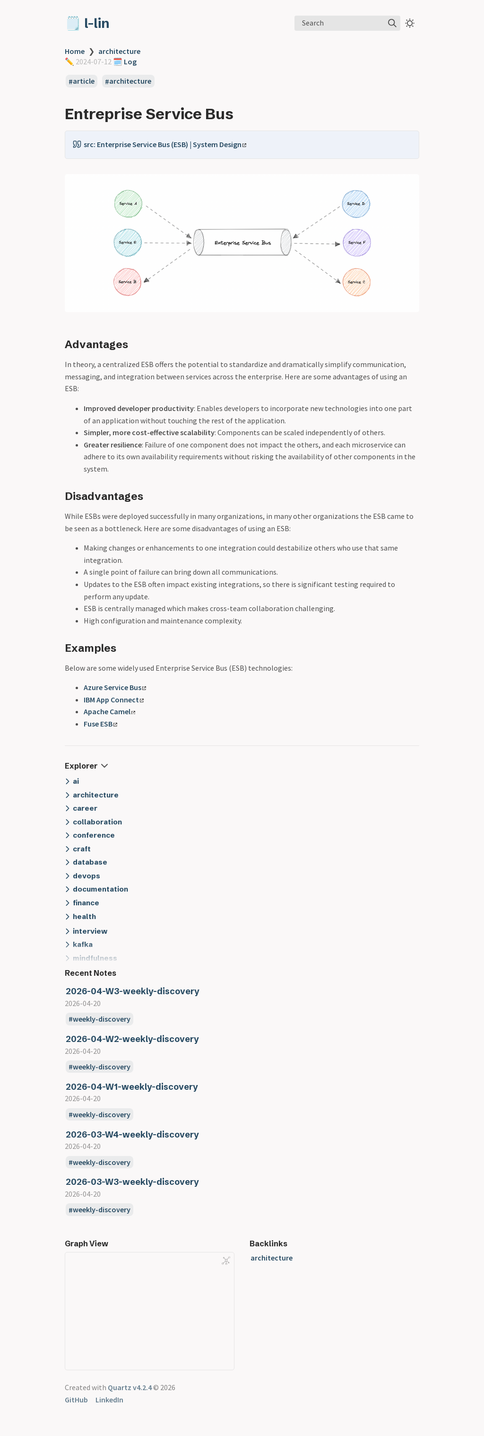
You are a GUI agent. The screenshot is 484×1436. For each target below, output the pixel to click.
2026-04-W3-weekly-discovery (132, 991)
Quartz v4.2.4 (130, 1387)
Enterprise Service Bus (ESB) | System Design (171, 144)
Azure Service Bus (115, 687)
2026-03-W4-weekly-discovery (132, 1134)
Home (75, 51)
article (84, 81)
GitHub (76, 1399)
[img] (392, 23)
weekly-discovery (101, 1019)
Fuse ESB (100, 723)
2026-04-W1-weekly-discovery (132, 1086)
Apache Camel (109, 711)
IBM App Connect (114, 699)
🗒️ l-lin (87, 23)
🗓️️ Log (124, 61)
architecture (119, 51)
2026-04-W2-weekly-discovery (132, 1038)
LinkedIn (109, 1399)
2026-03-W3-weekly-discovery (132, 1181)
